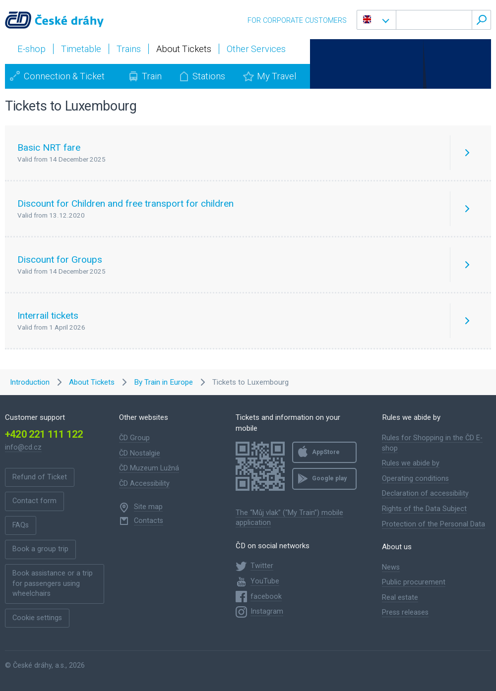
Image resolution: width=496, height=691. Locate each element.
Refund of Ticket (39, 477)
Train (152, 76)
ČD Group (134, 438)
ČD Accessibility (144, 483)
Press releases (405, 612)
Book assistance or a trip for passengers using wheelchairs (52, 583)
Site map (148, 507)
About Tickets (92, 382)
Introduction (30, 382)
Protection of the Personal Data (433, 524)
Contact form (34, 501)
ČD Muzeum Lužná (149, 468)
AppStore (326, 452)
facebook (266, 596)
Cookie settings (37, 618)
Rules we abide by (410, 463)
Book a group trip (40, 549)
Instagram (266, 611)
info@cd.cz (23, 447)
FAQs (20, 525)
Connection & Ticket (64, 76)
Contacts (148, 521)
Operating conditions (415, 478)
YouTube (264, 581)
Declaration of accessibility (425, 493)
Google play (329, 478)
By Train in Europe (163, 382)
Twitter (261, 566)
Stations (208, 76)
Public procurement (413, 582)
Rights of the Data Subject (424, 509)
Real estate (400, 597)
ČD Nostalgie (139, 453)
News (391, 567)
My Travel (276, 76)
